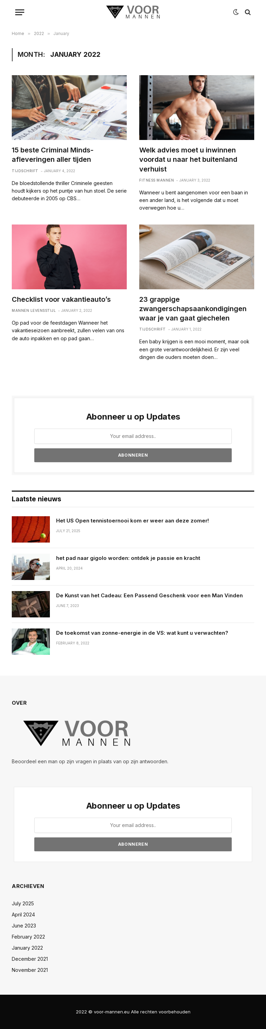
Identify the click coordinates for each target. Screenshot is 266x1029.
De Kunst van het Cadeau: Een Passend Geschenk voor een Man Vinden (149, 595)
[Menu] (19, 12)
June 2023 (24, 926)
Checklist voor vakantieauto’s (61, 299)
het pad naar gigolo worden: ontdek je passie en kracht (128, 558)
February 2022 (28, 937)
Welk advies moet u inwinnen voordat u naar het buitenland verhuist (188, 159)
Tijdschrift (25, 171)
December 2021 (30, 959)
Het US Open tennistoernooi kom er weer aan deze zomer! (132, 520)
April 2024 (23, 914)
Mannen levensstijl (34, 310)
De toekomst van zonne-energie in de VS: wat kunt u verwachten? (142, 633)
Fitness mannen (156, 180)
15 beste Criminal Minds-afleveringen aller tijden (53, 155)
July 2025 (23, 903)
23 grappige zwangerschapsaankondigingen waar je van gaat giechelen (193, 308)
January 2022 (27, 948)
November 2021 (30, 970)
